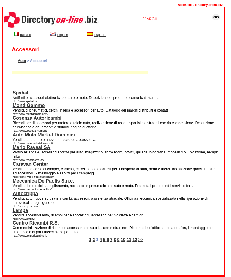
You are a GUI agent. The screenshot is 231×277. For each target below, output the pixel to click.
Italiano (25, 35)
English (62, 35)
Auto (22, 61)
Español (100, 35)
